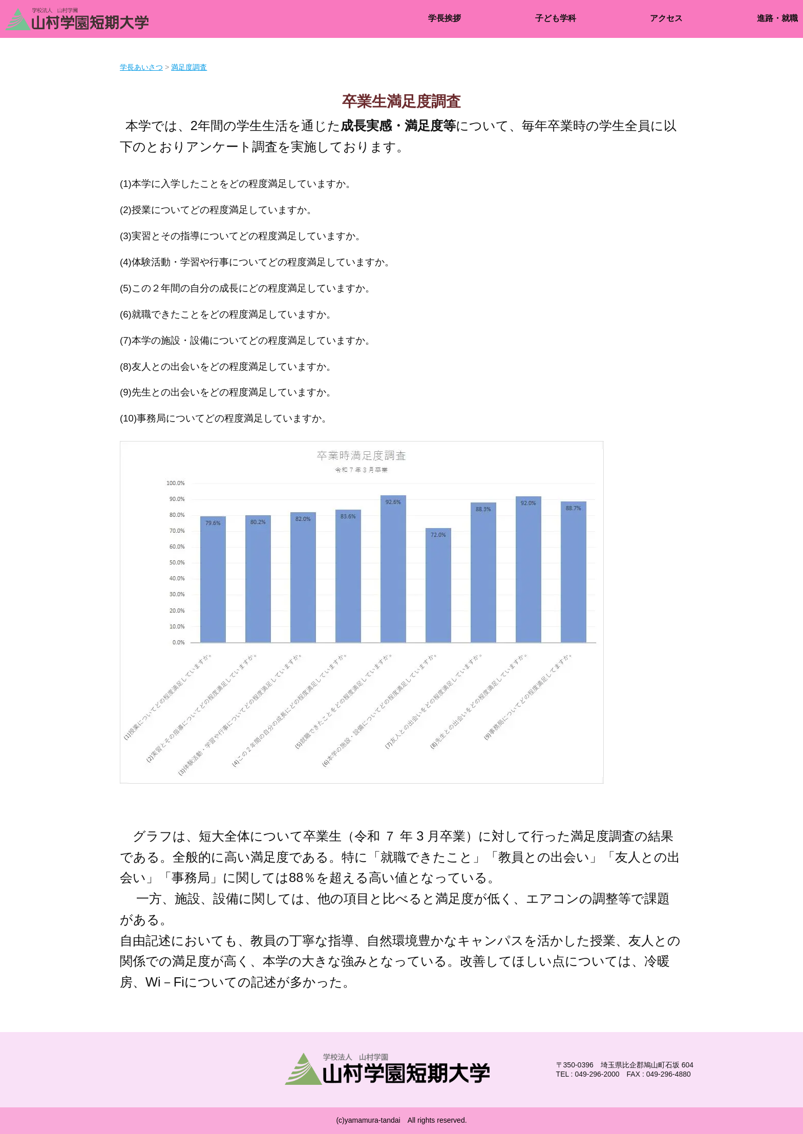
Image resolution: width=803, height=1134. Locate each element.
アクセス (666, 18)
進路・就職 (777, 18)
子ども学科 (555, 18)
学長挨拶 (444, 18)
